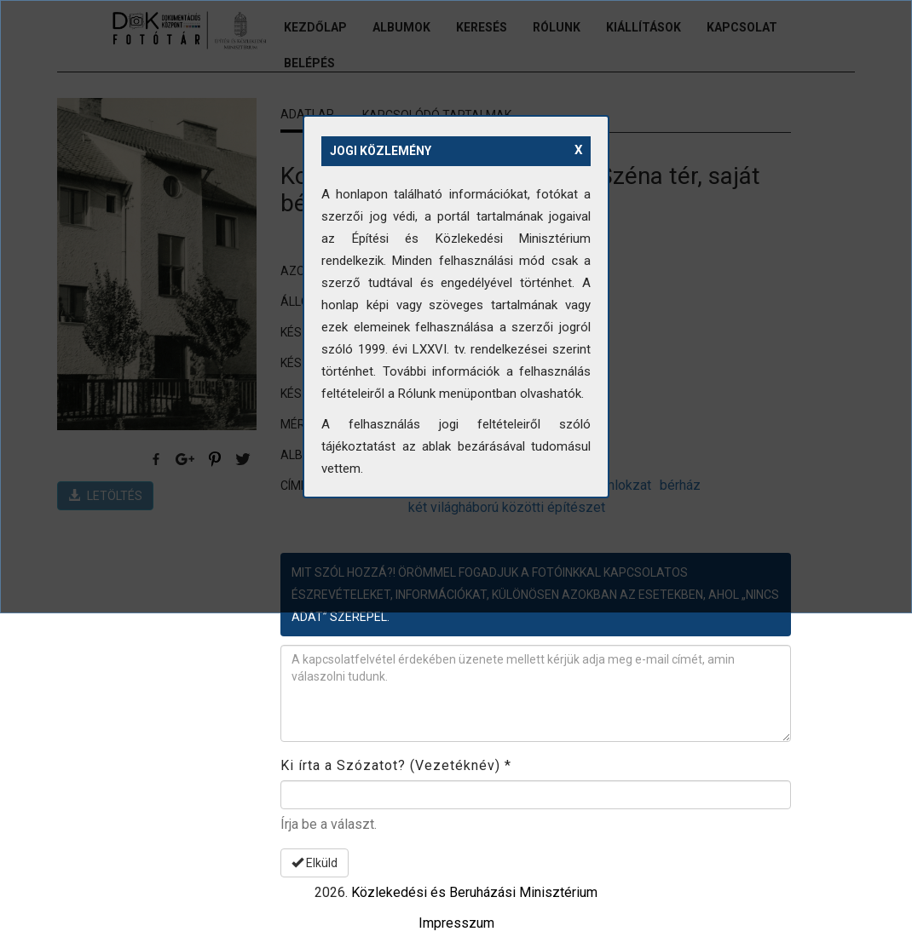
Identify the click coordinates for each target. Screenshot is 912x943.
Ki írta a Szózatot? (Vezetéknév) (395, 765)
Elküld (314, 863)
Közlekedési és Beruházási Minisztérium (474, 892)
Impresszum (456, 923)
